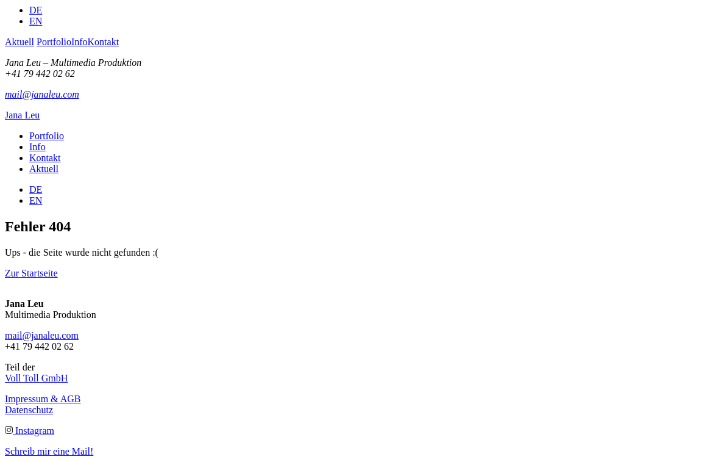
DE (35, 10)
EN (35, 21)
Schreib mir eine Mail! (49, 451)
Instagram (29, 430)
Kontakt (103, 42)
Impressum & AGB (42, 399)
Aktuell (19, 42)
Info (79, 42)
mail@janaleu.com (42, 94)
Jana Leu (22, 115)
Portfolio (54, 42)
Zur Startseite (31, 273)
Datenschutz (29, 410)
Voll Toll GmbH (36, 378)
